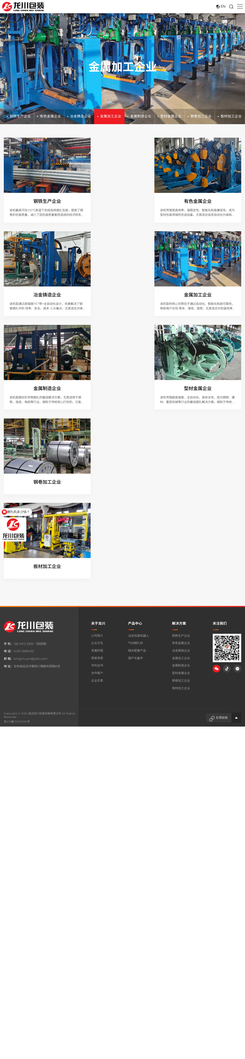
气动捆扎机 (135, 464)
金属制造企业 (140, 116)
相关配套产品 (137, 471)
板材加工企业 (230, 116)
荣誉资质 (97, 479)
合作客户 (97, 494)
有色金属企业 (49, 116)
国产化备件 (135, 479)
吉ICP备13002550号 (16, 542)
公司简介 (97, 456)
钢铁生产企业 (19, 116)
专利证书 (97, 486)
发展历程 (97, 471)
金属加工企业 (109, 116)
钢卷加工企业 (200, 116)
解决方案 (179, 444)
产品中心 (135, 444)
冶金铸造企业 (79, 116)
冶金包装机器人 (138, 456)
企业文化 (97, 464)
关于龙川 (98, 444)
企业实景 (97, 501)
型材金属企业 (170, 116)
